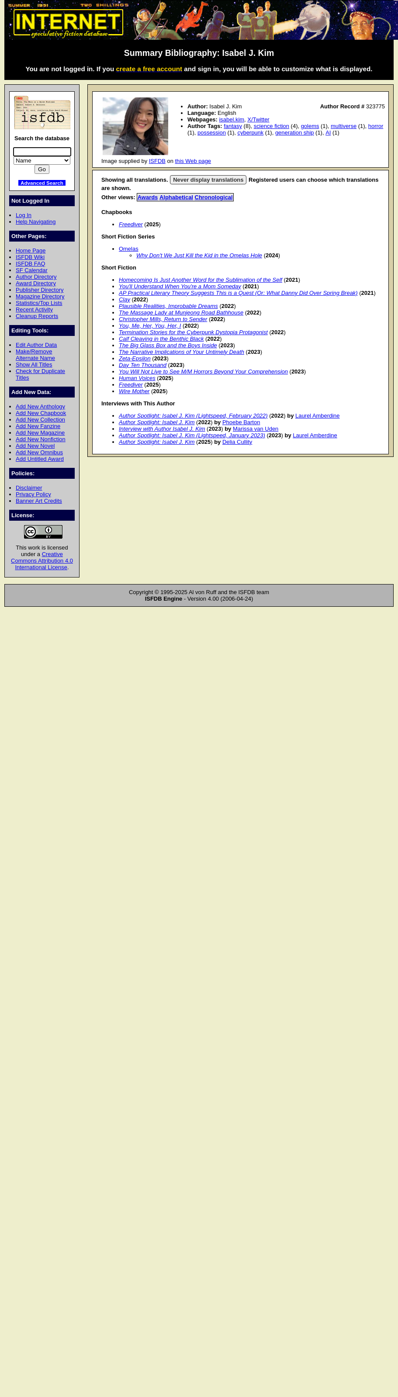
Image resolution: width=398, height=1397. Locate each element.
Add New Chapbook (41, 413)
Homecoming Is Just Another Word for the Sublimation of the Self (200, 280)
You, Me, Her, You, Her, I (150, 325)
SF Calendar (32, 270)
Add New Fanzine (38, 426)
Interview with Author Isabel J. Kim (162, 428)
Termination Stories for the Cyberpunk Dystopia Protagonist (193, 332)
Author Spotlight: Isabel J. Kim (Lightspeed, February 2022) (193, 415)
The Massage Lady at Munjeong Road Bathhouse (181, 312)
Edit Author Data (36, 345)
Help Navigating (35, 221)
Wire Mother (134, 391)
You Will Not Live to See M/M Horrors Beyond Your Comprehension (203, 371)
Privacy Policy (33, 494)
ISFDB (157, 161)
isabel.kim (231, 119)
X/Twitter (258, 119)
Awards (148, 197)
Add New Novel (35, 446)
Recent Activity (34, 309)
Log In (23, 215)
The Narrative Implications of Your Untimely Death (181, 352)
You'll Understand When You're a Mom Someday (180, 286)
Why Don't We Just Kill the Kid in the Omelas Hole (199, 255)
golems (310, 126)
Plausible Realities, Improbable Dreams (168, 306)
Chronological (214, 197)
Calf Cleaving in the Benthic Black (161, 338)
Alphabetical (176, 197)
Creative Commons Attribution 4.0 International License (42, 561)
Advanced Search (42, 183)
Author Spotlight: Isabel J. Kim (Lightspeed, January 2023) (192, 435)
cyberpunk (250, 132)
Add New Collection (40, 419)
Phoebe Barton (241, 422)
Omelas (128, 249)
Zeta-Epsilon (135, 358)
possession (211, 132)
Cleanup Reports (37, 316)
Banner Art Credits (39, 501)
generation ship (294, 132)
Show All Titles (34, 364)
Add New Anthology (40, 406)
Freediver (131, 224)
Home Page (30, 250)
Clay (124, 299)
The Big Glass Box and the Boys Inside (168, 345)
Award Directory (36, 283)
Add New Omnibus (39, 452)
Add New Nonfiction (41, 439)
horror (376, 126)
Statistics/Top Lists (39, 303)
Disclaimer (29, 487)
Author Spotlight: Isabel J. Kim (157, 422)
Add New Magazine (40, 432)
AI (328, 132)
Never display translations (208, 179)
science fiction (271, 126)
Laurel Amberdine (317, 415)
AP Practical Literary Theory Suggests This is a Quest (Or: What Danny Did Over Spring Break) (238, 293)
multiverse (343, 126)
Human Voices (137, 378)
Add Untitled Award (40, 459)
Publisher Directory (39, 290)
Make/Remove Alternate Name (35, 354)
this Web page (193, 161)
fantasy (233, 126)
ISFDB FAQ (30, 263)
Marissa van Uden (255, 428)
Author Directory (36, 276)
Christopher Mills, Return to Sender (163, 319)
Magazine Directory (40, 296)
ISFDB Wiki (30, 257)
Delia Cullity (237, 442)
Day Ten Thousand (142, 365)
